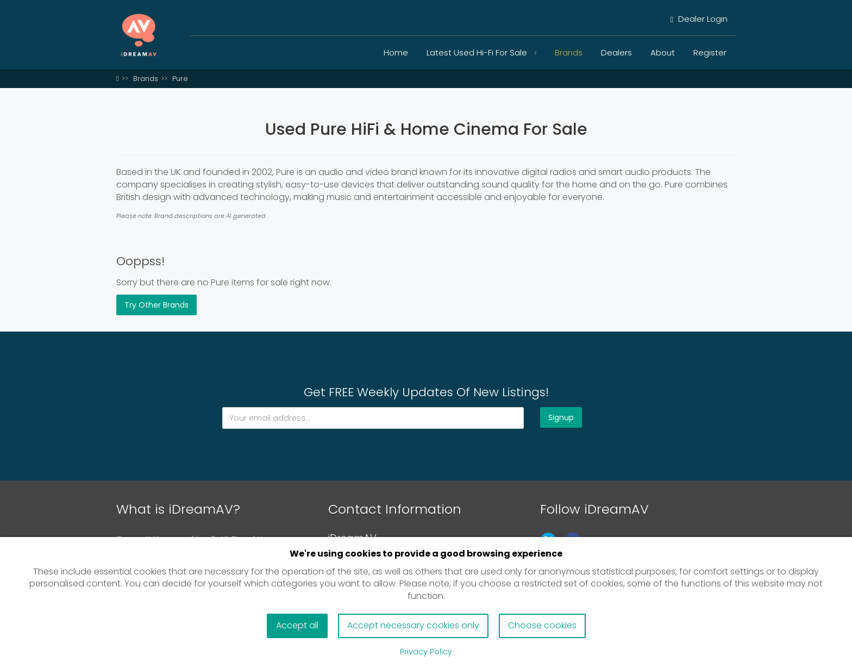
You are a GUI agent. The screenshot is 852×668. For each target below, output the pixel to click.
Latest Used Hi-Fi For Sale (481, 52)
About (662, 52)
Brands (568, 52)
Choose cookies (542, 625)
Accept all (297, 625)
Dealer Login (699, 18)
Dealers (616, 52)
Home (396, 52)
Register (709, 52)
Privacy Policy (426, 651)
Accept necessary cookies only (413, 625)
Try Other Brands (156, 304)
